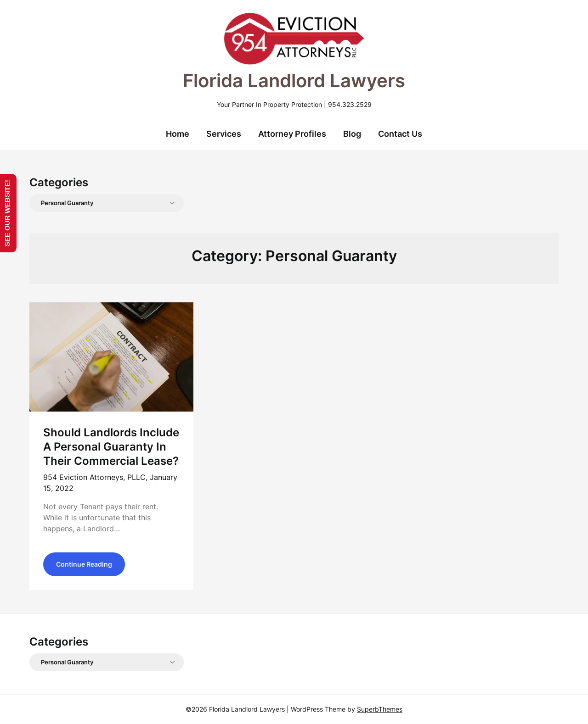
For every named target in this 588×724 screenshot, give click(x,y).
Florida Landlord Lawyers (294, 80)
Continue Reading (84, 564)
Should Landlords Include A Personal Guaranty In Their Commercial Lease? (111, 447)
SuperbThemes (379, 709)
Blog (352, 134)
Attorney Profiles (292, 134)
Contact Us (400, 134)
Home (177, 134)
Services (223, 134)
